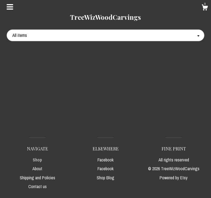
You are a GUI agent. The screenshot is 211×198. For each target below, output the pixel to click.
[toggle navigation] (10, 7)
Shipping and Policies (37, 178)
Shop (37, 160)
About (37, 169)
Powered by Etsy (174, 178)
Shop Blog (105, 178)
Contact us (37, 186)
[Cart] (205, 8)
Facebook (105, 160)
